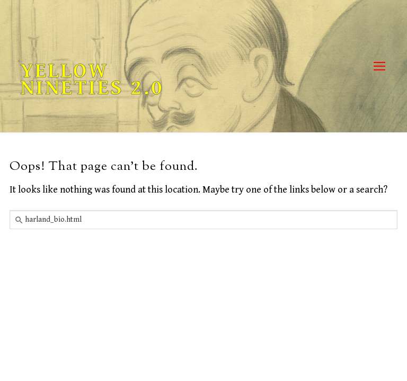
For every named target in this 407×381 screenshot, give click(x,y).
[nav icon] (379, 66)
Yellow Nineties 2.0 (92, 79)
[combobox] (203, 219)
